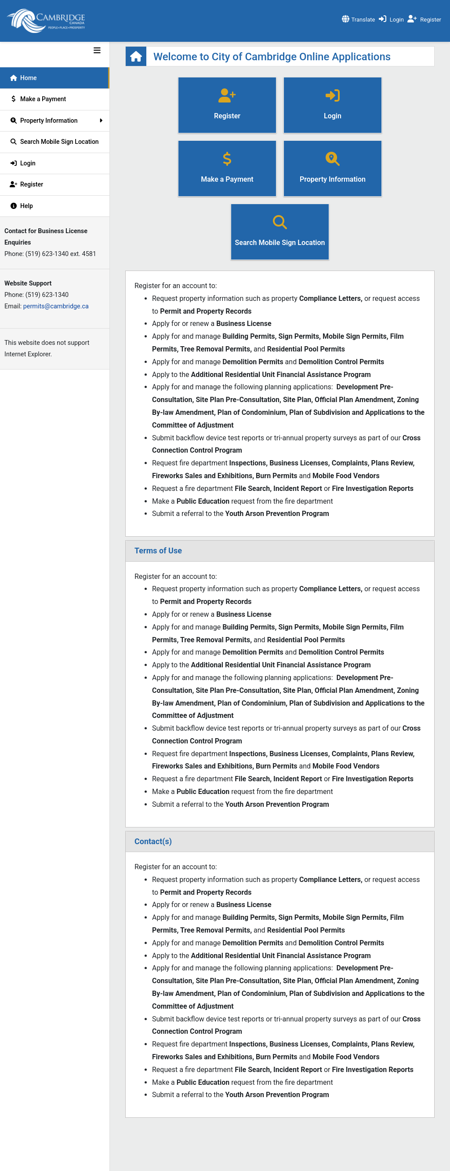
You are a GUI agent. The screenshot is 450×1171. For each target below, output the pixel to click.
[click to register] (425, 17)
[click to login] (392, 17)
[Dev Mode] (54, 48)
